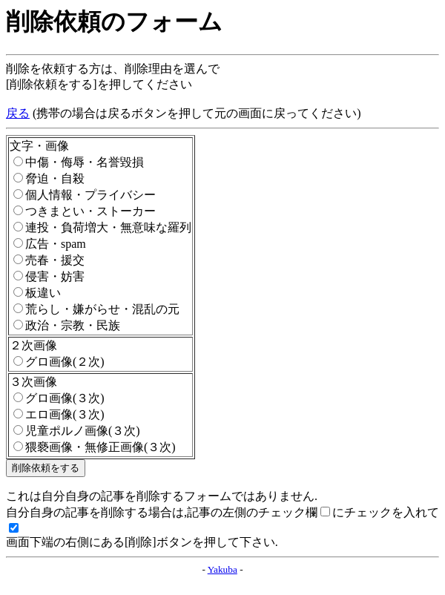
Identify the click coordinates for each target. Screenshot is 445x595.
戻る (18, 113)
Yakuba (222, 569)
